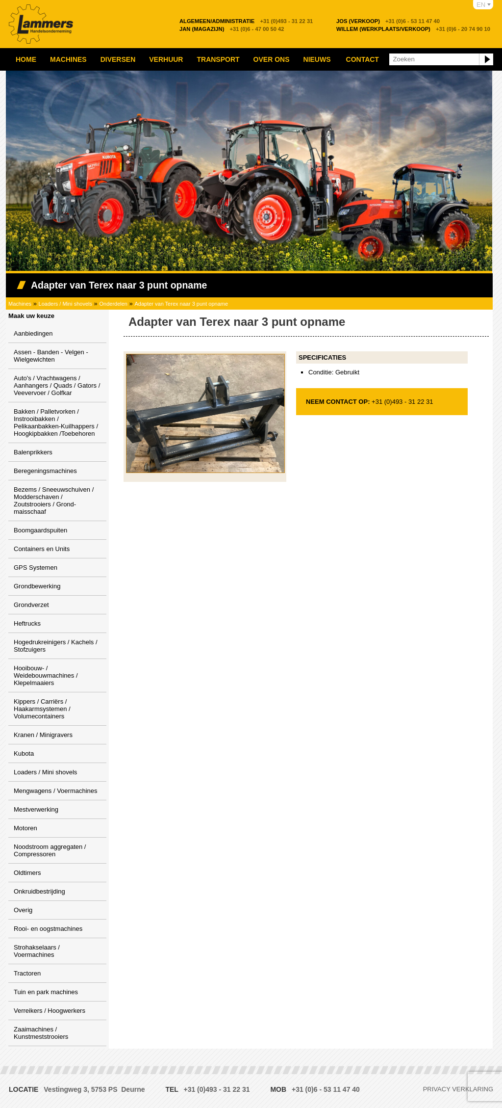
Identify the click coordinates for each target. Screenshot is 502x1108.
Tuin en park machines (46, 992)
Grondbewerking (37, 586)
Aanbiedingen (33, 333)
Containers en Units (42, 549)
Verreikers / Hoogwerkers (49, 1010)
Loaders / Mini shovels (65, 304)
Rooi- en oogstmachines (48, 928)
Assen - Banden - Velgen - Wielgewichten (51, 355)
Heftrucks (27, 623)
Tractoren (27, 973)
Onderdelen (113, 304)
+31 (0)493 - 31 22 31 (246, 21)
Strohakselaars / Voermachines (37, 951)
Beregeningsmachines (45, 471)
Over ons (271, 59)
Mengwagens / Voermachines (56, 790)
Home (26, 59)
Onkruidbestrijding (39, 891)
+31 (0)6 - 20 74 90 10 (413, 29)
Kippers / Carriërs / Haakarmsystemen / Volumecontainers (42, 709)
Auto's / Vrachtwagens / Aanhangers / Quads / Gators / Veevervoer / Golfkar (57, 385)
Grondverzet (31, 604)
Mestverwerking (36, 809)
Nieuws (317, 59)
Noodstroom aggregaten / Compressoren (50, 850)
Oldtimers (27, 872)
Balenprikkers (33, 452)
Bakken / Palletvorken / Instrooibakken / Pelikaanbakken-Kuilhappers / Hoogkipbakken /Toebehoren (56, 422)
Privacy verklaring (458, 1089)
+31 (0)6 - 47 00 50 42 (231, 29)
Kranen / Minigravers (43, 735)
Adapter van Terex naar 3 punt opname (181, 304)
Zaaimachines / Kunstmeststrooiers (41, 1033)
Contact (362, 59)
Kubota (24, 753)
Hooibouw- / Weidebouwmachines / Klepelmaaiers (46, 675)
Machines (68, 59)
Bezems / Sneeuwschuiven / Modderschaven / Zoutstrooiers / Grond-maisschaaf (54, 500)
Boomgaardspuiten (40, 530)
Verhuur (166, 59)
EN (481, 4)
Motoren (25, 828)
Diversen (118, 59)
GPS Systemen (35, 567)
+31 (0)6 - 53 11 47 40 (388, 21)
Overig (23, 910)
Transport (218, 59)
